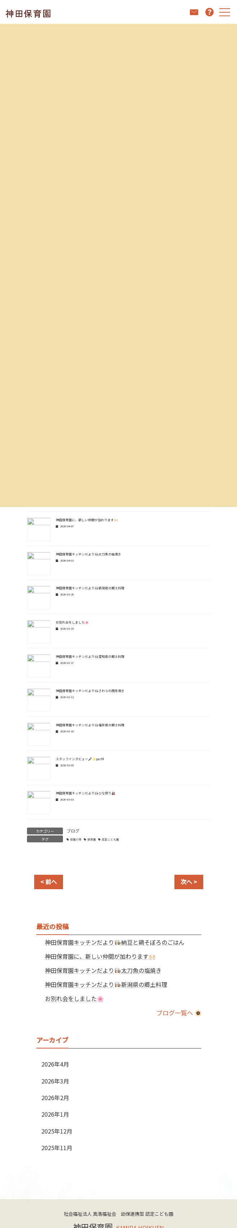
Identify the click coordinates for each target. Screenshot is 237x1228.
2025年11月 (56, 1147)
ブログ (73, 831)
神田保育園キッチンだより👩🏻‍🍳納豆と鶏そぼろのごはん (114, 942)
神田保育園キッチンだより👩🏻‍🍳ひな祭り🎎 (85, 793)
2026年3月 (55, 1081)
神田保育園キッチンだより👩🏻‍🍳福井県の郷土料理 (90, 725)
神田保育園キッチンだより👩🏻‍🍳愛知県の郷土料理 (90, 656)
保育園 (91, 839)
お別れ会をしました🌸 (72, 622)
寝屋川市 (76, 839)
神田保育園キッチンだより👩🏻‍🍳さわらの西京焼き (90, 690)
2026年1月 (55, 1114)
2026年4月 (55, 1064)
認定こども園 (110, 839)
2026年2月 (55, 1097)
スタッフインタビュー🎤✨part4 (80, 759)
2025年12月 (56, 1131)
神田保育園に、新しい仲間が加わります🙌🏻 (87, 520)
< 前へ (48, 881)
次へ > (189, 881)
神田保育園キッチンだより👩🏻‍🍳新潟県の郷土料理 (90, 588)
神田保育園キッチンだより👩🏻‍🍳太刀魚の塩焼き (88, 554)
